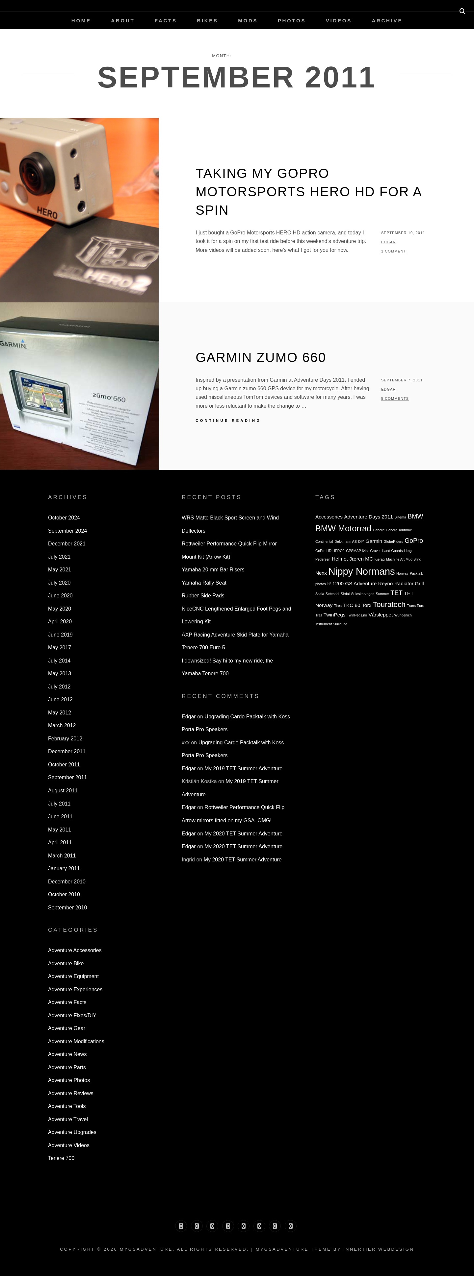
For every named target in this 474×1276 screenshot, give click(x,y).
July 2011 (59, 804)
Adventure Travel (68, 1119)
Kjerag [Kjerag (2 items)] (380, 559)
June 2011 (60, 816)
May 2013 (59, 673)
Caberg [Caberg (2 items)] (378, 530)
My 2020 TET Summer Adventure (243, 833)
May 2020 (59, 609)
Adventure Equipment (73, 976)
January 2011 (64, 868)
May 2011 (59, 829)
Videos (339, 20)
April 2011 (60, 842)
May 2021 (59, 569)
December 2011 (67, 751)
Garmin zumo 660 (261, 357)
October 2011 (64, 764)
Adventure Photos (69, 1080)
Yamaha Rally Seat (204, 583)
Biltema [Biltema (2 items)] (400, 517)
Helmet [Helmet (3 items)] (340, 559)
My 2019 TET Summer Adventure (243, 768)
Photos (292, 20)
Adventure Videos (69, 1145)
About (123, 20)
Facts (166, 20)
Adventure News (67, 1054)
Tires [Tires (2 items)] (338, 606)
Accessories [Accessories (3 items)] (329, 516)
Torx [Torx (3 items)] (366, 605)
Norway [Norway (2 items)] (402, 573)
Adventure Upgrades (72, 1132)
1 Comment (393, 251)
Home (81, 20)
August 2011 (63, 790)
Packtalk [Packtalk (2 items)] (416, 573)
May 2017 (59, 647)
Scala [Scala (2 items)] (319, 594)
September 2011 (67, 777)
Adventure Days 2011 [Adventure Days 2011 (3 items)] (368, 516)
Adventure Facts (67, 1002)
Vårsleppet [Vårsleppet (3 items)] (380, 614)
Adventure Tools (67, 1106)
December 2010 (67, 881)
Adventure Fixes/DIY (72, 1015)
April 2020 (60, 621)
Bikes (207, 20)
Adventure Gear (66, 1028)
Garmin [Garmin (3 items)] (373, 541)
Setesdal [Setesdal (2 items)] (332, 594)
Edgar (388, 242)
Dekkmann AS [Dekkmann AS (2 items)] (345, 541)
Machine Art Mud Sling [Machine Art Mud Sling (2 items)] (403, 559)
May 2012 (59, 712)
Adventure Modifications (76, 1041)
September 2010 (67, 907)
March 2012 (62, 725)
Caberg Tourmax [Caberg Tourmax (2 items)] (399, 530)
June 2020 (60, 595)
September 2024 (67, 531)
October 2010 (64, 894)
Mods (248, 20)
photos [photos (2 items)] (320, 584)
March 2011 (62, 855)
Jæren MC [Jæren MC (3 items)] (361, 559)
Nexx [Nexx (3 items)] (321, 573)
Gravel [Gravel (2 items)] (375, 551)
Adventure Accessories (75, 950)
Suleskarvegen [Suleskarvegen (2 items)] (363, 594)
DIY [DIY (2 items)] (361, 541)
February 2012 (65, 738)
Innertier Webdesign (378, 1249)
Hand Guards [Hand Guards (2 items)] (392, 551)
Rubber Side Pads (203, 595)
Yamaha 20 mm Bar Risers (213, 569)
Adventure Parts (67, 1067)
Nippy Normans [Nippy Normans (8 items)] (362, 571)
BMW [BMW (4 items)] (415, 516)
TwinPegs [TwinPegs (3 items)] (335, 614)
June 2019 (60, 635)
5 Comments (395, 398)
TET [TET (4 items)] (396, 592)
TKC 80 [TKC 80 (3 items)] (351, 605)
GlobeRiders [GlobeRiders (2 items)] (393, 541)
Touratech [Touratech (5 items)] (389, 604)
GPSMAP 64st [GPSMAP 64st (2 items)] (357, 551)
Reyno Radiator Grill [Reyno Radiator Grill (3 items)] (401, 583)
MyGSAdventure (146, 1249)
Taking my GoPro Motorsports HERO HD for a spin (308, 191)
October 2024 (64, 517)
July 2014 (59, 660)
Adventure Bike (66, 963)
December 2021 (67, 543)
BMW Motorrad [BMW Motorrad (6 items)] (343, 528)
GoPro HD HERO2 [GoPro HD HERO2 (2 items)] (330, 551)
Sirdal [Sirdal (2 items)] (345, 594)
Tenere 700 (61, 1158)
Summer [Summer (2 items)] (382, 594)
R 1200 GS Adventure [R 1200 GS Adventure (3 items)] (352, 583)
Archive (387, 20)
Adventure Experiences (75, 989)
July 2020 (59, 583)
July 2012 (59, 686)
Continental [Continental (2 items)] (324, 541)
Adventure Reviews (70, 1093)
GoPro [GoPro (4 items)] (414, 540)
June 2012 (60, 699)
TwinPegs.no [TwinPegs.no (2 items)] (357, 615)
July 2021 (59, 557)
